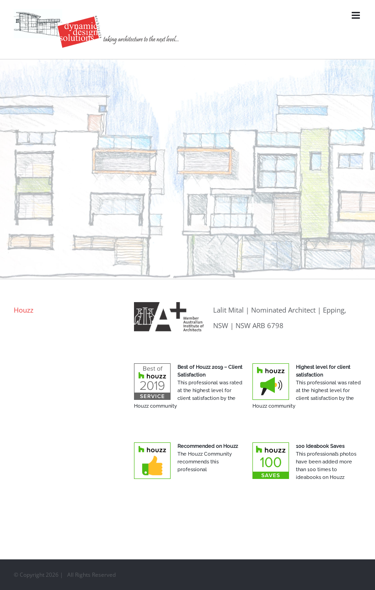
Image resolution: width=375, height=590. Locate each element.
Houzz (23, 309)
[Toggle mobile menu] (356, 15)
